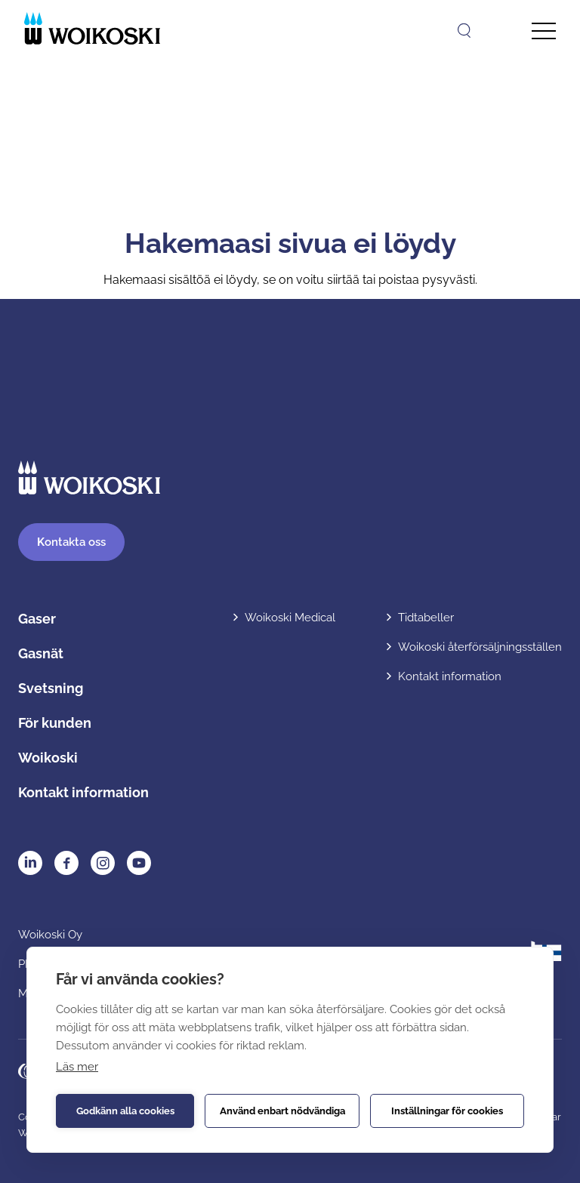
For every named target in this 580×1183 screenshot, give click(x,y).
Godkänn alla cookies (125, 1111)
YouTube (139, 863)
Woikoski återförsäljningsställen (480, 647)
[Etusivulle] (92, 28)
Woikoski (48, 758)
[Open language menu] (500, 30)
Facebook (66, 863)
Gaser (37, 619)
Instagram (103, 863)
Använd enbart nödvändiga (282, 1111)
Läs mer (77, 1067)
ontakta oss (71, 542)
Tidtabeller (426, 617)
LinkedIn (30, 863)
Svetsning (50, 688)
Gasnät (40, 653)
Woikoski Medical (290, 617)
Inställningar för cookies (447, 1111)
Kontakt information (83, 792)
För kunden (54, 723)
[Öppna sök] (464, 30)
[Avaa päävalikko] (544, 31)
